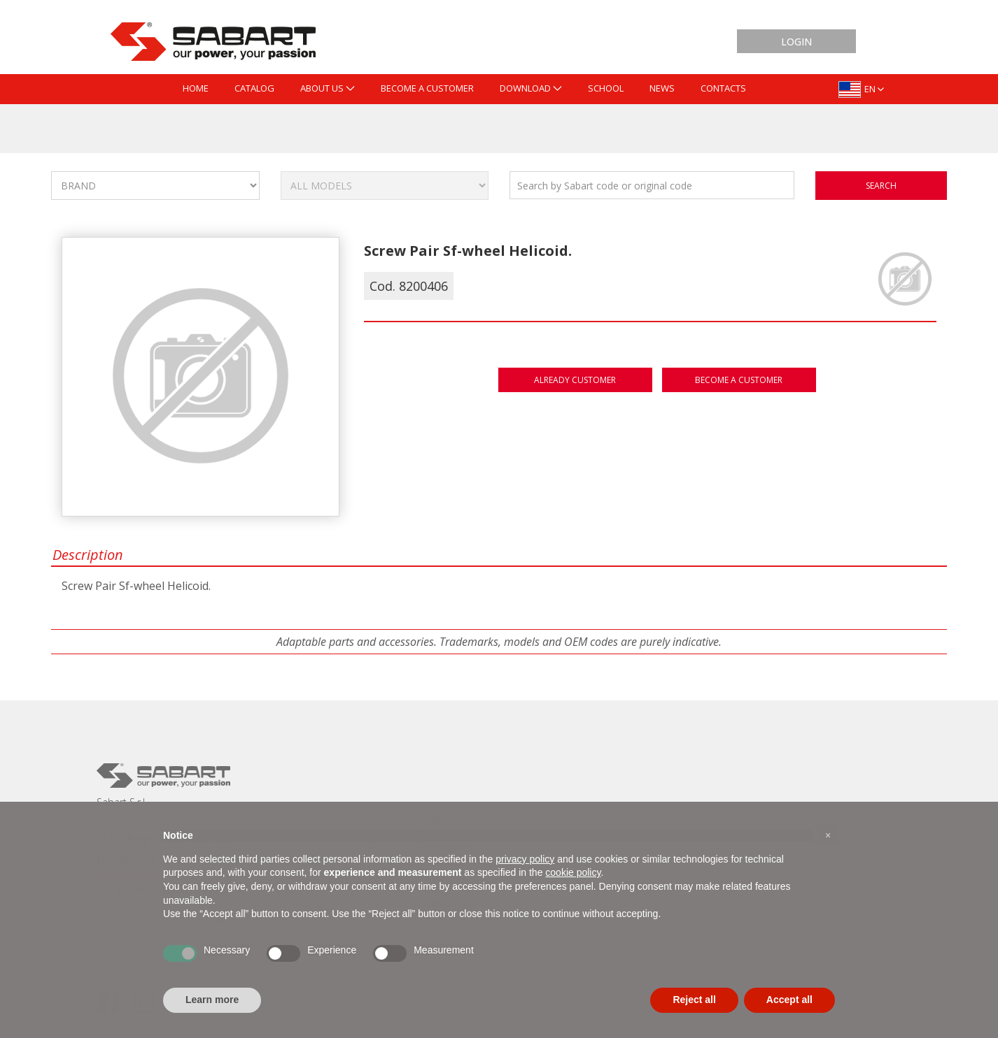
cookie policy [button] (572, 872)
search (881, 186)
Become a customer (738, 380)
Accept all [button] (789, 999)
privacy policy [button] (525, 859)
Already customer (575, 380)
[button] (828, 835)
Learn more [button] (212, 999)
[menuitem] (195, 89)
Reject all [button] (694, 999)
